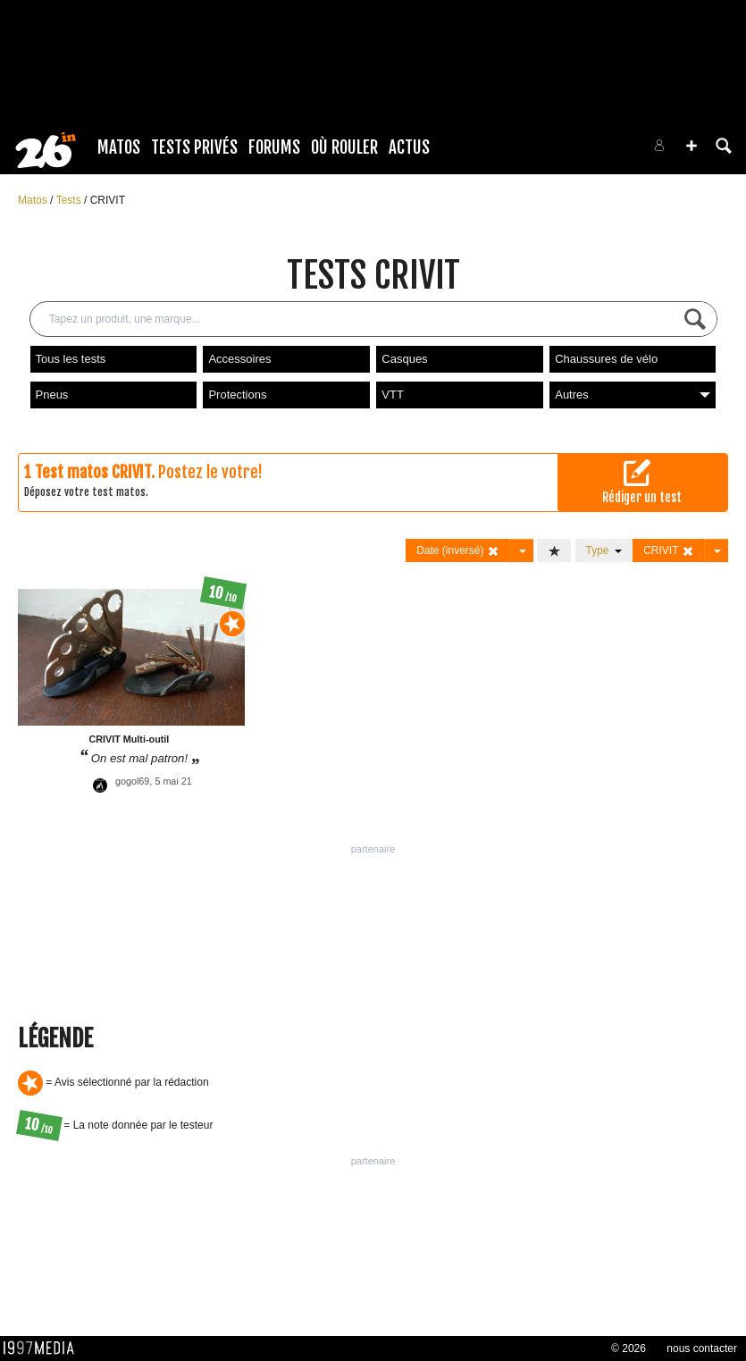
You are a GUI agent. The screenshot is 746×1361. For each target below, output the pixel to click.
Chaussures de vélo (606, 358)
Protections (237, 394)
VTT (392, 394)
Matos (118, 147)
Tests (70, 200)
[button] (691, 145)
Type (604, 550)
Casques (404, 358)
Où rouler (344, 147)
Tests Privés (194, 147)
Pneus (52, 394)
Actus (409, 147)
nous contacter (701, 1348)
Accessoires (239, 358)
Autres (632, 394)
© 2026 (628, 1348)
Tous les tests (71, 358)
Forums (274, 147)
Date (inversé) (457, 551)
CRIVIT (107, 200)
